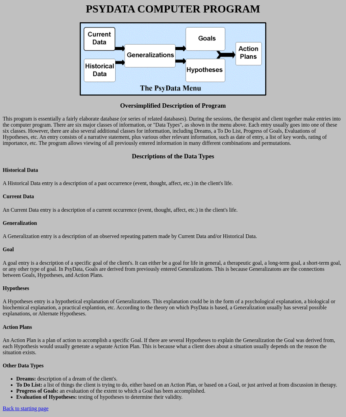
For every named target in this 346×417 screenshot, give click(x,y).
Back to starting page (26, 408)
